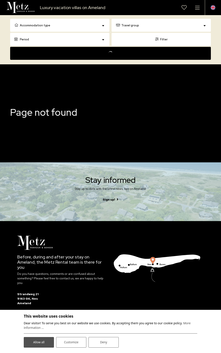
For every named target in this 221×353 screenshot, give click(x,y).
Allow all (39, 342)
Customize (71, 342)
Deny (103, 342)
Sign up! (109, 199)
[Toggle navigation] (197, 7)
